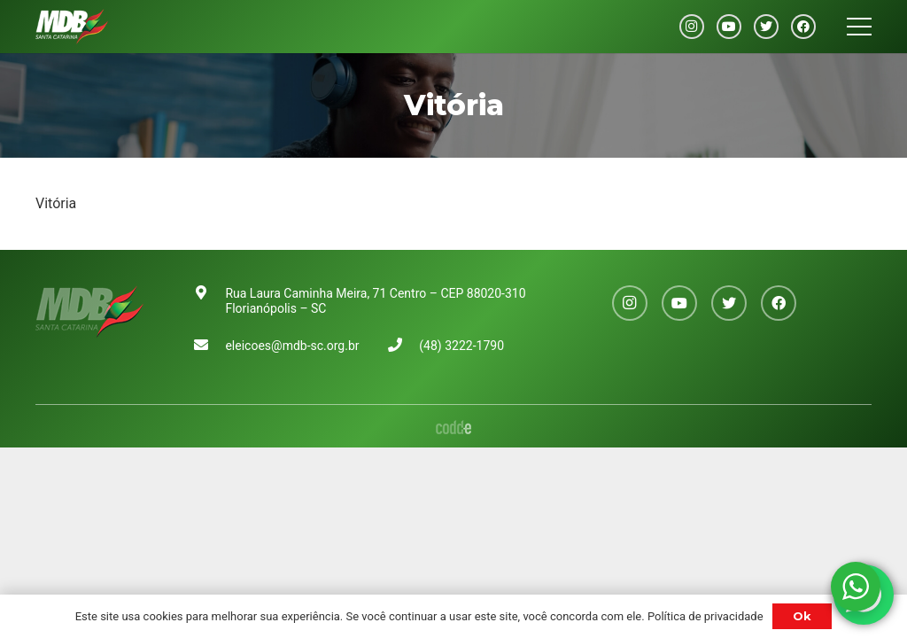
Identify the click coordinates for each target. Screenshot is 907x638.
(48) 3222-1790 (461, 345)
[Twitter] (766, 26)
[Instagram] (691, 26)
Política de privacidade (705, 616)
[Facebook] (803, 26)
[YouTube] (729, 26)
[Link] (71, 26)
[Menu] (859, 26)
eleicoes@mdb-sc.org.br (292, 345)
